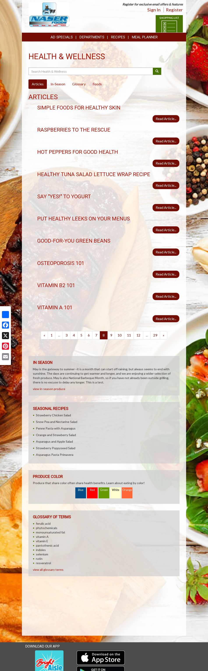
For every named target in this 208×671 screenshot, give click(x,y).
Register (174, 9)
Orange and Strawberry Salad (56, 435)
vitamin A (42, 537)
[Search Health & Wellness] (90, 71)
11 (129, 335)
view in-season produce (49, 389)
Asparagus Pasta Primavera (54, 454)
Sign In (153, 9)
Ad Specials (62, 37)
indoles (41, 550)
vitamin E (42, 541)
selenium (42, 554)
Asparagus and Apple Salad (54, 441)
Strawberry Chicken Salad (53, 415)
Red (92, 490)
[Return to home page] (48, 14)
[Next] (163, 335)
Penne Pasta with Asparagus (56, 428)
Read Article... (166, 118)
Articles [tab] (38, 84)
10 (120, 335)
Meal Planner (145, 37)
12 (138, 335)
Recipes (118, 37)
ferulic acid (43, 523)
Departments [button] (91, 37)
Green (104, 490)
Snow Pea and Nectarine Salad (56, 422)
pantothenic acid (47, 545)
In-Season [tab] (58, 84)
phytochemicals (46, 528)
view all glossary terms (48, 569)
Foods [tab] (97, 84)
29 (155, 335)
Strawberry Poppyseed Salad (55, 448)
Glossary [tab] (79, 84)
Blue (80, 490)
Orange (127, 490)
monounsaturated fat (50, 532)
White (115, 490)
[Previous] (44, 335)
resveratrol (43, 563)
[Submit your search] (157, 71)
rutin (39, 558)
